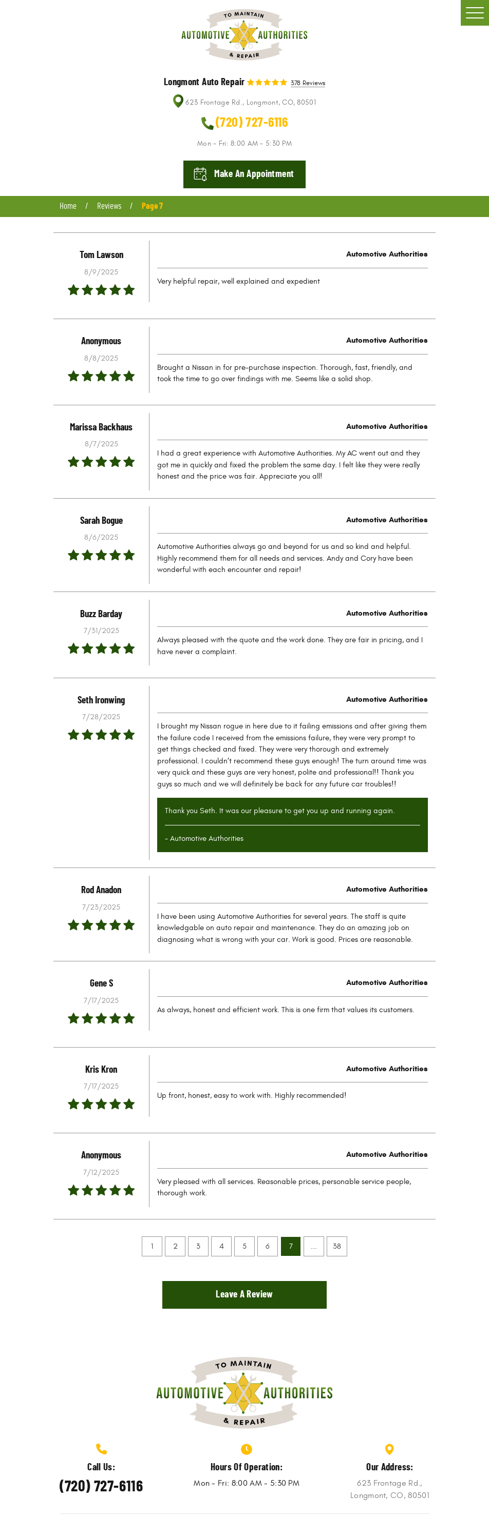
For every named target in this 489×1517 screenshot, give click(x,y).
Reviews (109, 206)
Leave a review (244, 1294)
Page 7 (152, 206)
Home (68, 206)
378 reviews (308, 83)
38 (337, 1246)
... (314, 1246)
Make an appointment (254, 174)
